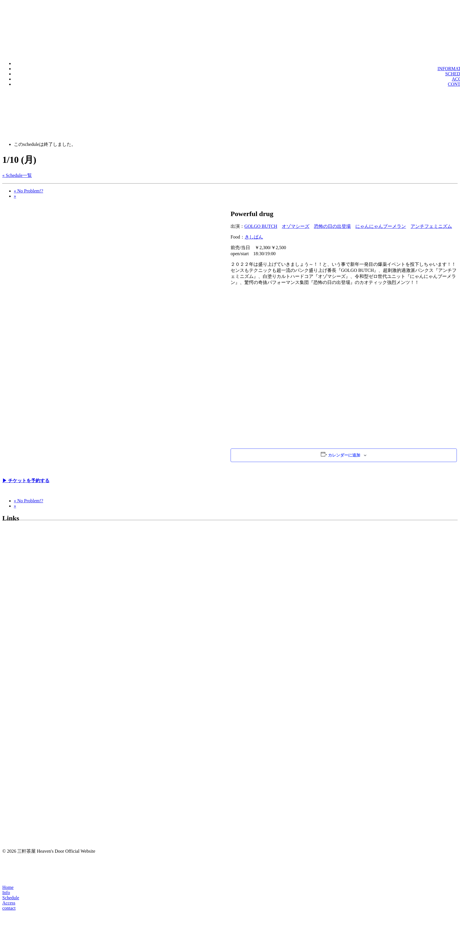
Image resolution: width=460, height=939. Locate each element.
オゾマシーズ (295, 226)
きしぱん (254, 236)
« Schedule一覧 (17, 175)
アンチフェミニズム (431, 226)
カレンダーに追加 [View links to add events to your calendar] (344, 455)
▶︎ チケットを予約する (25, 480)
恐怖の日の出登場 (332, 226)
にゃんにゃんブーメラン (380, 226)
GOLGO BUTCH (260, 226)
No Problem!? (28, 190)
